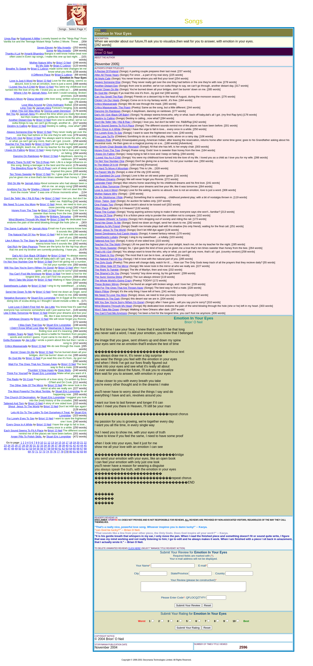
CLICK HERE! (134, 548)
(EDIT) (103, 30)
